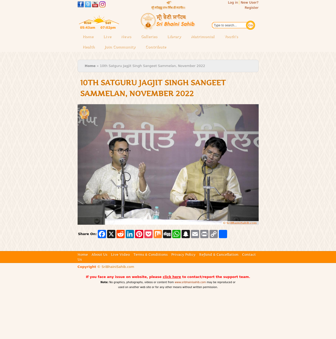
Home (88, 36)
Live (108, 37)
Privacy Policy (183, 254)
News (126, 36)
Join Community (120, 46)
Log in (233, 2)
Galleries (150, 37)
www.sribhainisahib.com (190, 282)
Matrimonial (202, 36)
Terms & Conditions (150, 254)
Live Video (120, 254)
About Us (99, 254)
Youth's (231, 36)
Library (175, 37)
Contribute (157, 47)
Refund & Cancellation (218, 254)
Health (89, 46)
